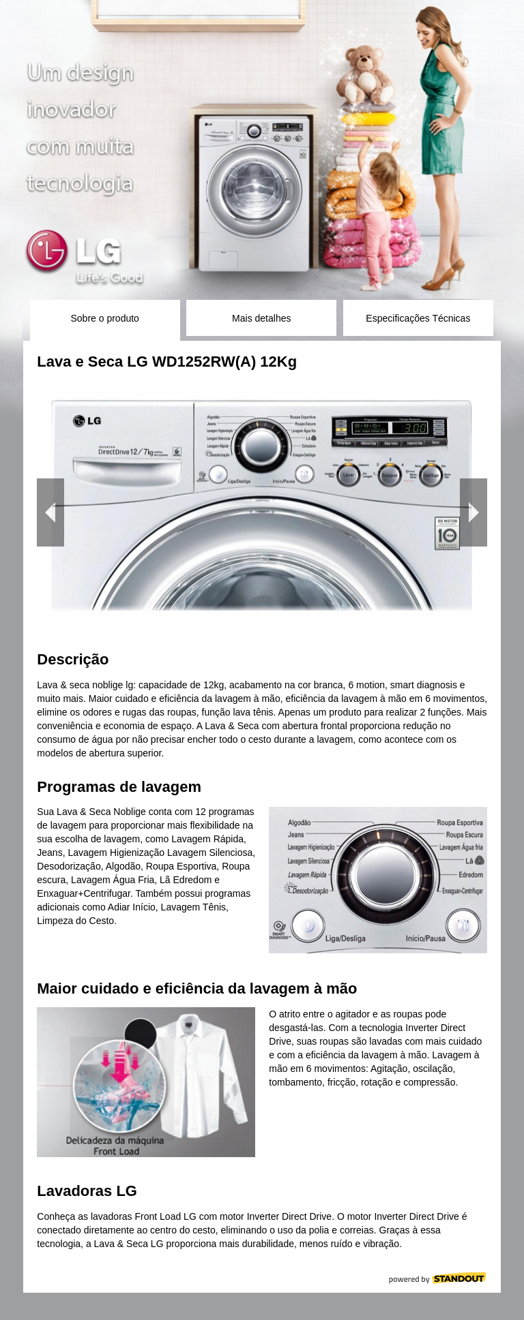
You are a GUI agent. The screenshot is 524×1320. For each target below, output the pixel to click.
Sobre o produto (104, 318)
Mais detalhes (261, 318)
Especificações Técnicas (418, 318)
